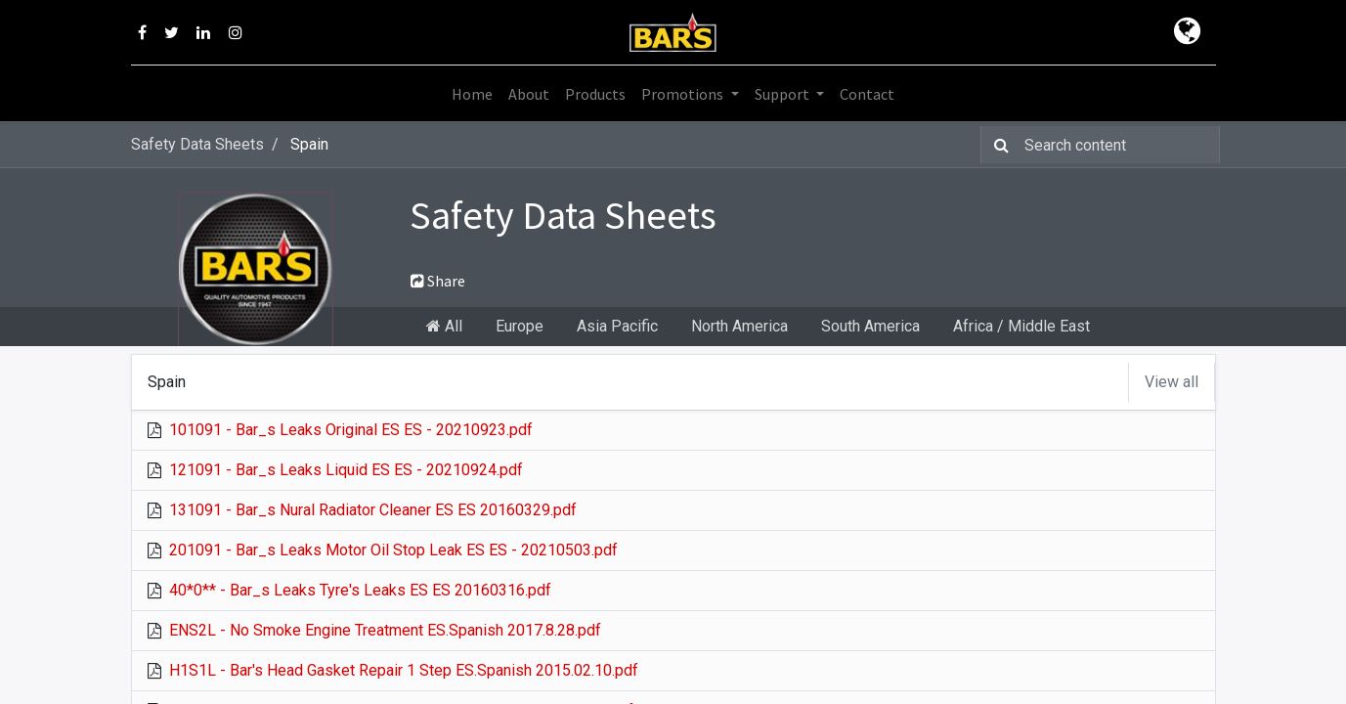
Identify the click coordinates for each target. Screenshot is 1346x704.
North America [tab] (739, 326)
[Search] (997, 144)
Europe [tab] (519, 326)
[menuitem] (472, 93)
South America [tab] (870, 326)
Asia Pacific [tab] (617, 326)
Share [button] (438, 280)
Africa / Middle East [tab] (1021, 326)
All (444, 326)
